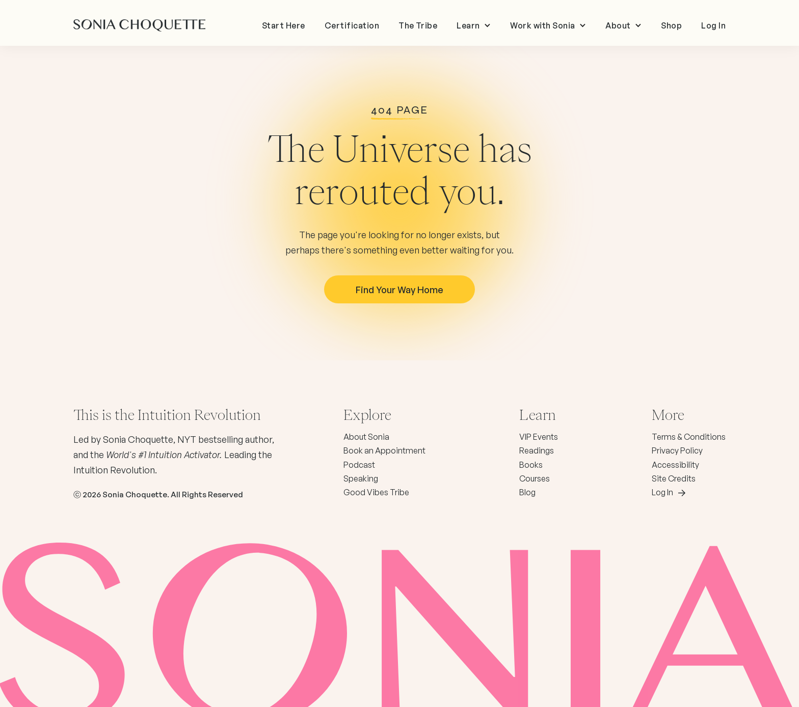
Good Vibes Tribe (376, 492)
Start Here (283, 25)
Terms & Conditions (689, 437)
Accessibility (675, 465)
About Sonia (366, 437)
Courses (534, 478)
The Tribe (417, 25)
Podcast (359, 465)
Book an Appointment (384, 450)
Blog (527, 492)
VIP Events (538, 437)
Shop (671, 25)
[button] (474, 25)
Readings (536, 450)
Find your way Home (399, 289)
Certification (352, 25)
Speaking (360, 478)
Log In (713, 25)
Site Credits (674, 478)
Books (531, 465)
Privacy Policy (677, 450)
